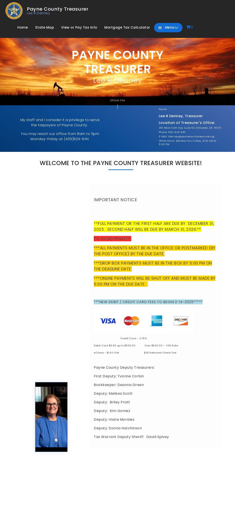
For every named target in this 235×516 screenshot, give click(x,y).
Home (22, 27)
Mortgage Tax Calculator (127, 27)
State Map (44, 27)
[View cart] (189, 27)
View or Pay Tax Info (79, 27)
